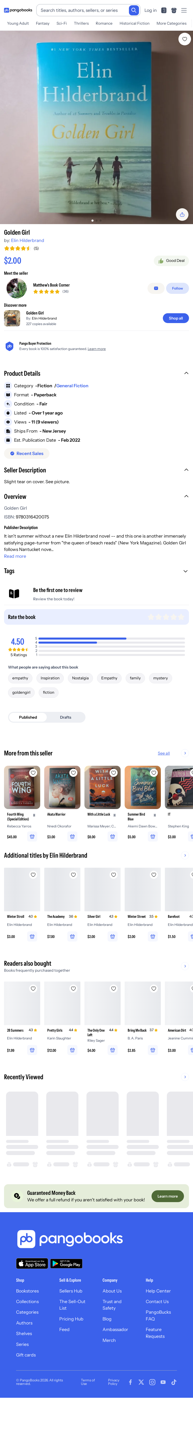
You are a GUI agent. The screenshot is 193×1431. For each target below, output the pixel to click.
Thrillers (81, 23)
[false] (156, 318)
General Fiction (72, 415)
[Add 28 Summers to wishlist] (33, 1018)
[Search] (134, 10)
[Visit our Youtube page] (163, 1412)
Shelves (24, 1363)
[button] (96, 403)
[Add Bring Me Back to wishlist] (154, 1018)
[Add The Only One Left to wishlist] (114, 1018)
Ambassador (115, 1359)
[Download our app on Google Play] (66, 1293)
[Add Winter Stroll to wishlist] (33, 905)
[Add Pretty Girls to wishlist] (73, 1018)
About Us (112, 1320)
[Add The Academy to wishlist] (73, 905)
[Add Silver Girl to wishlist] (114, 905)
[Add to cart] (96, 276)
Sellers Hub (70, 1320)
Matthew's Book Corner (51, 315)
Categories (27, 1342)
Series (22, 1374)
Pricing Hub (71, 1348)
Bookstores (27, 1320)
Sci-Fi (62, 23)
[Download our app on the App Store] (32, 1293)
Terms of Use (88, 1412)
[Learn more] (168, 1226)
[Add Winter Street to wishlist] (154, 905)
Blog (107, 1348)
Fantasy (43, 23)
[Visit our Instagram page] (152, 1412)
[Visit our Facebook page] (130, 1412)
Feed (64, 1359)
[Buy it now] (96, 290)
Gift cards (26, 1384)
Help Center (158, 1320)
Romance (104, 23)
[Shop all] (176, 348)
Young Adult (18, 23)
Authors (24, 1352)
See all (180, 783)
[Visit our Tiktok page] (174, 1412)
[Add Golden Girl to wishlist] (184, 39)
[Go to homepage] (18, 10)
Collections (27, 1331)
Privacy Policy (113, 1412)
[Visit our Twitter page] (141, 1412)
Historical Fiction (135, 23)
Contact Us (157, 1331)
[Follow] (177, 318)
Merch (109, 1370)
